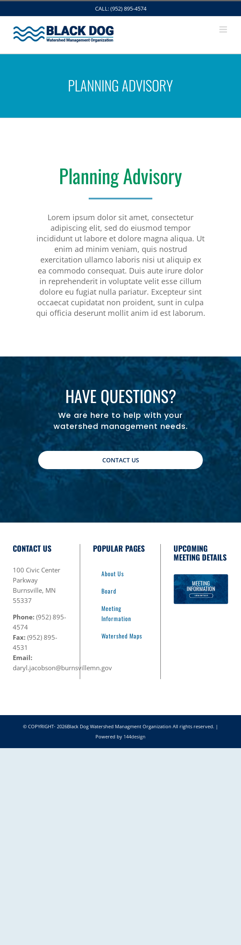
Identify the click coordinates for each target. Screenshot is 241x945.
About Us (112, 573)
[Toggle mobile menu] (223, 29)
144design (134, 736)
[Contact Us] (120, 460)
